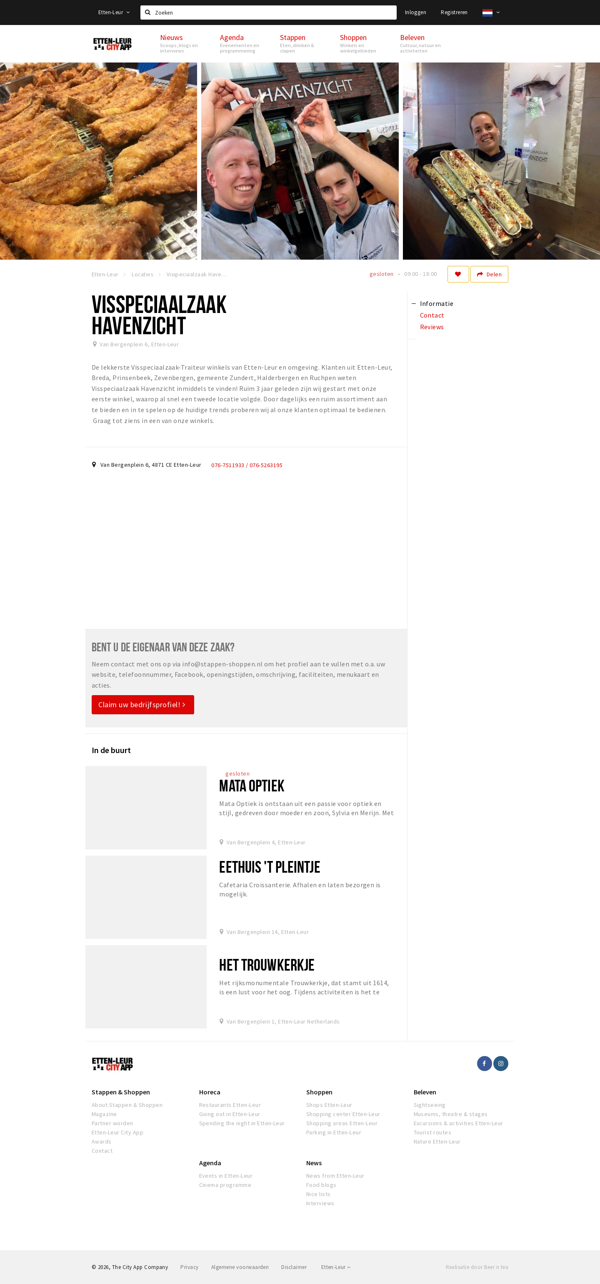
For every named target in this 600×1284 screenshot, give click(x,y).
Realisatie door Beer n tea (477, 1267)
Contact (102, 1150)
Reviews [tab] (432, 327)
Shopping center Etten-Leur (343, 1114)
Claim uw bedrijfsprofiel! (141, 704)
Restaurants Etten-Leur (230, 1105)
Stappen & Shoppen (121, 1092)
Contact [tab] (432, 315)
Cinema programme (225, 1185)
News (314, 1163)
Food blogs (321, 1185)
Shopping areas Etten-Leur (342, 1123)
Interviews (320, 1203)
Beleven (425, 1092)
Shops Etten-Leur (329, 1105)
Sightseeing (430, 1105)
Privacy (189, 1267)
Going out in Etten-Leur (229, 1114)
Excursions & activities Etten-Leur (458, 1123)
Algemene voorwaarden (240, 1267)
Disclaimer (294, 1267)
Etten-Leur (114, 12)
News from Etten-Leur (335, 1175)
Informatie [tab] (437, 303)
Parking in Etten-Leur (333, 1132)
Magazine (104, 1114)
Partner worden (112, 1123)
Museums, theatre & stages (451, 1114)
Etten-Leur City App (117, 1132)
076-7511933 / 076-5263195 (246, 465)
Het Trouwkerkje (267, 965)
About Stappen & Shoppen (127, 1105)
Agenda (210, 1163)
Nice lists (318, 1194)
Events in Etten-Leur (226, 1175)
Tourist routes (433, 1132)
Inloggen (415, 12)
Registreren (454, 12)
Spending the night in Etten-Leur (242, 1123)
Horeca (209, 1092)
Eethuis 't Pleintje (269, 867)
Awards (102, 1141)
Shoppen (319, 1092)
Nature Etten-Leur (437, 1141)
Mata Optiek (251, 785)
